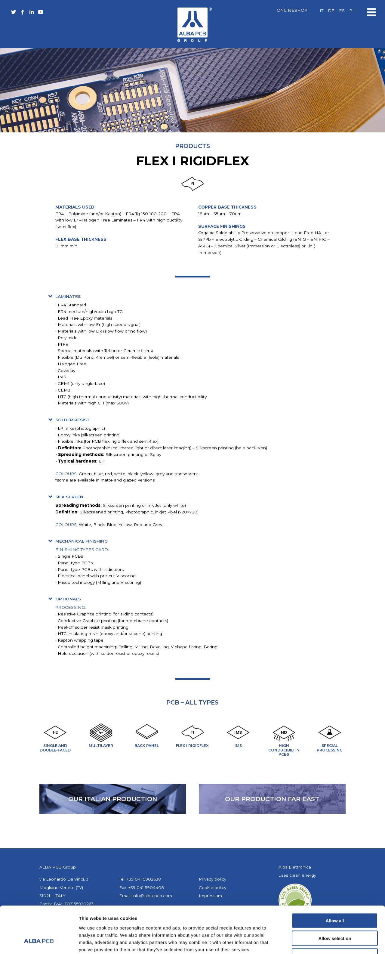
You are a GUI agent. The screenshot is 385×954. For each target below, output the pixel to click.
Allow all (335, 880)
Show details (316, 942)
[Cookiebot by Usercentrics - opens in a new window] (39, 942)
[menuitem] (321, 11)
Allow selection (334, 897)
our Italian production (112, 799)
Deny (334, 915)
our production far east (272, 799)
